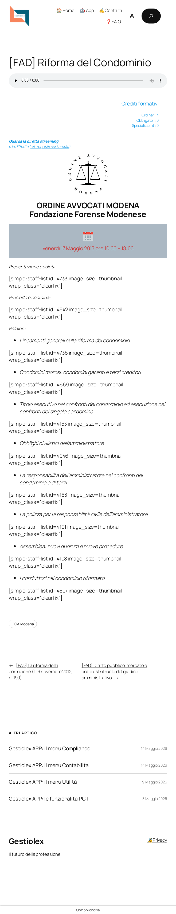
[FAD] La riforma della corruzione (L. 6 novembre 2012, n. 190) (40, 671)
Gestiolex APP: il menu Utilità (43, 782)
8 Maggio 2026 (154, 798)
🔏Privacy (157, 840)
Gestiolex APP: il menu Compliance (49, 748)
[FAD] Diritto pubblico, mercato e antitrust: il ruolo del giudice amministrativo (114, 671)
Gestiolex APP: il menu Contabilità (49, 765)
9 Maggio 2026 (154, 781)
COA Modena (23, 623)
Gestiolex (26, 841)
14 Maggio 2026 (154, 748)
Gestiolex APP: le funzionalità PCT (49, 799)
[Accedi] (131, 16)
